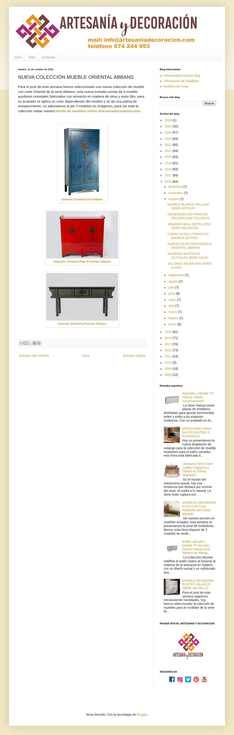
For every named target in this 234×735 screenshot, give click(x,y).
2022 (169, 145)
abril (171, 306)
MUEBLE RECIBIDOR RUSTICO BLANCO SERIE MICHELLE (198, 584)
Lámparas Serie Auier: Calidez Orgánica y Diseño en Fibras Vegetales (198, 469)
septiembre (176, 275)
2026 (169, 120)
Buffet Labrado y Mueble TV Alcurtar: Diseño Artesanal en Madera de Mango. (196, 547)
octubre (174, 199)
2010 (169, 362)
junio (172, 293)
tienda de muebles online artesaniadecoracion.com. (98, 111)
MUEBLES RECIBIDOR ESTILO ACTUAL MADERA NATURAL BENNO (199, 508)
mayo (172, 300)
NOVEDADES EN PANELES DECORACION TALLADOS (188, 216)
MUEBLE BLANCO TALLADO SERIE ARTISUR (188, 206)
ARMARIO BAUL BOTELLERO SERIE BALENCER (189, 226)
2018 (169, 169)
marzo (173, 312)
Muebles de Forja (176, 86)
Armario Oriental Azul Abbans (82, 199)
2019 (169, 163)
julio (171, 287)
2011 (169, 356)
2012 (169, 350)
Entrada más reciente (34, 355)
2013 (169, 344)
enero (172, 324)
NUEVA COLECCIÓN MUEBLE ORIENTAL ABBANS (190, 245)
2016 (169, 181)
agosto (173, 281)
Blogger (142, 714)
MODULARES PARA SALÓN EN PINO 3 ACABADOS (196, 432)
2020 (169, 157)
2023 (169, 138)
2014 (169, 338)
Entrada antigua (134, 355)
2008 (169, 374)
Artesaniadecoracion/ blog (182, 75)
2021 (169, 151)
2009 (169, 368)
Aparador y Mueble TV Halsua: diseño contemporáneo (198, 397)
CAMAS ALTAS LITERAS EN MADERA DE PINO (188, 236)
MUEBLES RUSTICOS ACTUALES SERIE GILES (188, 255)
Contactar (48, 57)
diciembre (175, 186)
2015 (169, 332)
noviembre (176, 193)
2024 (169, 132)
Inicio (18, 57)
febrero (173, 318)
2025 (169, 126)
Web (32, 57)
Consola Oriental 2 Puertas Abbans (82, 323)
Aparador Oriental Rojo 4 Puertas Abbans (82, 261)
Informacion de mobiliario (181, 81)
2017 (169, 175)
